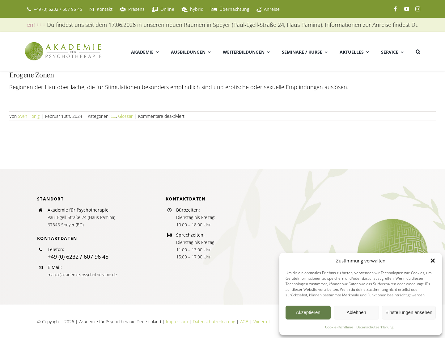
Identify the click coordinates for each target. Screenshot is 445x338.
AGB (244, 321)
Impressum (177, 321)
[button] (433, 261)
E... (113, 116)
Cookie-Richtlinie (339, 327)
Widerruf (261, 321)
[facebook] (395, 8)
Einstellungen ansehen (408, 312)
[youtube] (406, 8)
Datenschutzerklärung (374, 327)
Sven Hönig (29, 116)
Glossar (125, 116)
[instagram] (417, 8)
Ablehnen (356, 312)
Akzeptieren (308, 312)
